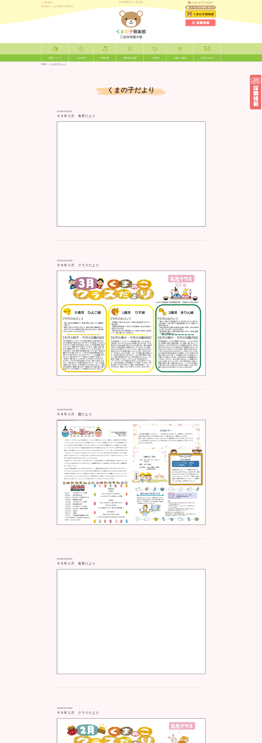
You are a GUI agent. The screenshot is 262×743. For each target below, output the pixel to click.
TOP (43, 64)
